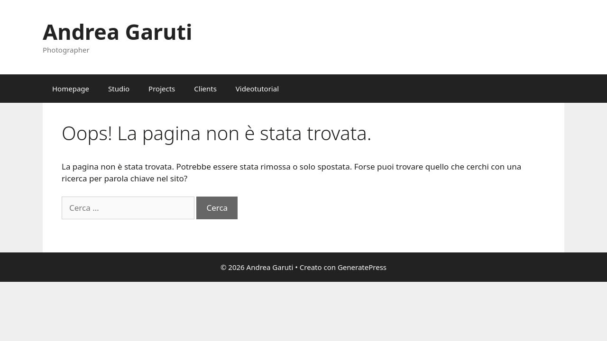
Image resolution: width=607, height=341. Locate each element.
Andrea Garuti (117, 31)
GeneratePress (362, 267)
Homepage (70, 88)
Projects (161, 88)
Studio (118, 88)
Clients (205, 88)
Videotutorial (257, 88)
